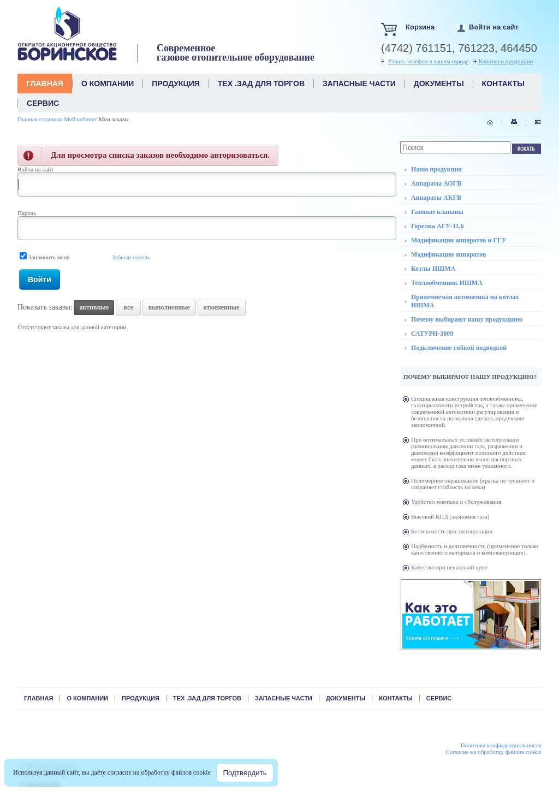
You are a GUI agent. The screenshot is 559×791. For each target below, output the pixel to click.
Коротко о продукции (506, 61)
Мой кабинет (80, 119)
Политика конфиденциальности (501, 745)
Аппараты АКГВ (436, 197)
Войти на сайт (494, 27)
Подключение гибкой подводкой (459, 348)
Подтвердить (244, 773)
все (128, 307)
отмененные (222, 307)
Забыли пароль (131, 257)
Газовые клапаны (437, 212)
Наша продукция (436, 169)
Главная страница (39, 119)
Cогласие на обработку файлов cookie (493, 751)
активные (94, 307)
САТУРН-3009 (432, 333)
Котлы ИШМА (433, 268)
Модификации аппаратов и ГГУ (458, 240)
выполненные (169, 307)
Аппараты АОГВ (436, 183)
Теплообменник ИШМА (447, 283)
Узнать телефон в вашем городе (428, 61)
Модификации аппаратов (448, 254)
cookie (202, 772)
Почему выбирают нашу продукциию (466, 319)
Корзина (420, 27)
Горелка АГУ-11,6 (437, 226)
